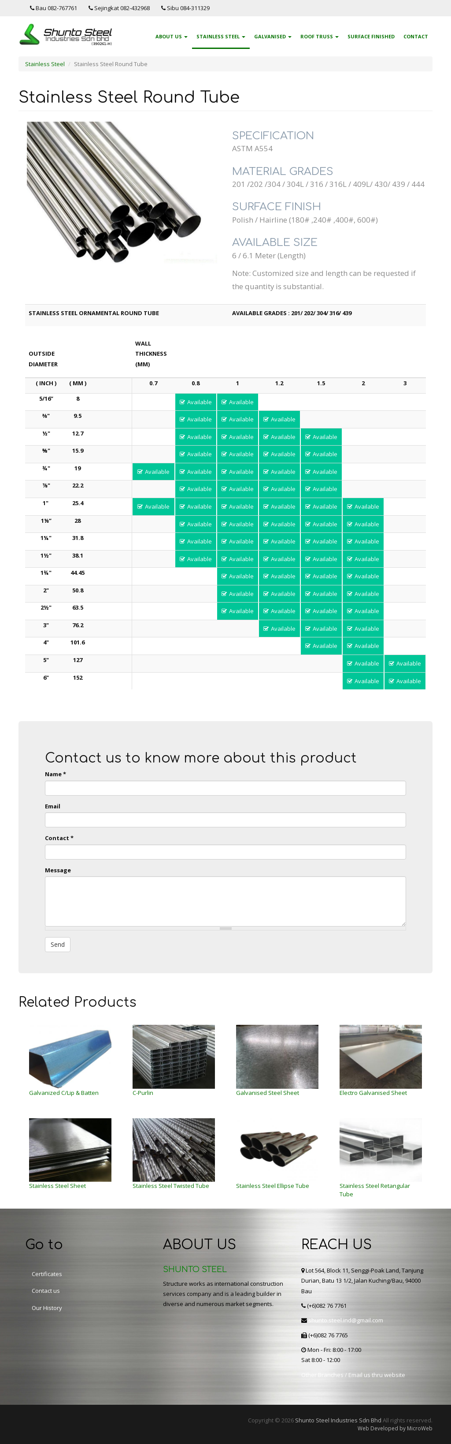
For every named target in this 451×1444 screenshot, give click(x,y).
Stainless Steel (220, 36)
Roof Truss (319, 36)
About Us (171, 36)
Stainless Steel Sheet (57, 1186)
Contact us (46, 1291)
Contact (415, 36)
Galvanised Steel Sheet (267, 1093)
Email (52, 806)
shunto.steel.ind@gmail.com (345, 1320)
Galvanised (273, 36)
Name (55, 774)
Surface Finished (371, 36)
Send (58, 944)
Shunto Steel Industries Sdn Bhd (338, 1420)
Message (58, 870)
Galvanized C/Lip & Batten (64, 1093)
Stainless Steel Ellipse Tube (272, 1186)
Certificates (47, 1274)
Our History (47, 1308)
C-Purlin (143, 1093)
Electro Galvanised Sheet (373, 1093)
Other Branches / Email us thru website (353, 1375)
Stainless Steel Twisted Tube (171, 1186)
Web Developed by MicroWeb (395, 1428)
